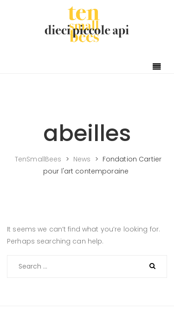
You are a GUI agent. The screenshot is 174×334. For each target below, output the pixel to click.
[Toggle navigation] (157, 67)
